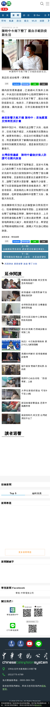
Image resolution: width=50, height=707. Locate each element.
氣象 (11, 21)
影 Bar (37, 15)
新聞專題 (6, 503)
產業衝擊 (18, 264)
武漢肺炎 (9, 264)
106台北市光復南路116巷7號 (22, 669)
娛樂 (42, 21)
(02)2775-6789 (15, 674)
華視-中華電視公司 (25, 593)
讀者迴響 (13, 433)
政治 (19, 21)
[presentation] (48, 14)
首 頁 (5, 15)
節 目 (26, 15)
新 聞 (16, 15)
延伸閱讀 (13, 274)
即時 (3, 21)
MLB (34, 21)
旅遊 (26, 264)
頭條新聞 (6, 484)
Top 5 (13, 493)
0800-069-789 (27, 680)
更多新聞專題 (25, 552)
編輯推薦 (37, 493)
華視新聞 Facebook (13, 588)
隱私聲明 (38, 705)
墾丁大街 (33, 264)
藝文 (26, 21)
